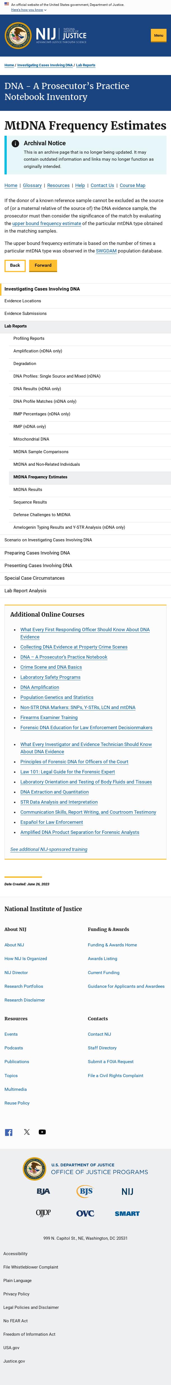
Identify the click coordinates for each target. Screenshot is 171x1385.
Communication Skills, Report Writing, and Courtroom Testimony (88, 812)
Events (11, 1034)
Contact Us (102, 185)
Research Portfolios (23, 986)
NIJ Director (16, 972)
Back (15, 265)
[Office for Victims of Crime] (85, 1217)
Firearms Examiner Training (49, 717)
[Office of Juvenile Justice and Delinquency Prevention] (43, 1218)
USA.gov (11, 1347)
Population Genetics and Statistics (56, 697)
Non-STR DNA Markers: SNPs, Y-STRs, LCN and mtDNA (77, 707)
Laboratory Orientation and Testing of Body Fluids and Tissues (86, 782)
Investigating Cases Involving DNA (45, 65)
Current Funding (104, 972)
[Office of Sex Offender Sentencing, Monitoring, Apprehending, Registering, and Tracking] (127, 1216)
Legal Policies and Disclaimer (31, 1307)
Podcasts (13, 1048)
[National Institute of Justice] (127, 1196)
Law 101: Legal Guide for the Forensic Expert (67, 772)
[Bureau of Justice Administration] (43, 1196)
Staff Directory (102, 1048)
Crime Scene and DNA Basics (51, 667)
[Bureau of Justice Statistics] (85, 1199)
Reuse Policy (17, 1103)
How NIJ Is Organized (25, 958)
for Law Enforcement (51, 822)
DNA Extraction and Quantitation (54, 792)
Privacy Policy (16, 1294)
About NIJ (14, 944)
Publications (16, 1061)
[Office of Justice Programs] (18, 35)
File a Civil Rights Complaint (115, 1075)
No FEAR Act (15, 1320)
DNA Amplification (39, 687)
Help (80, 185)
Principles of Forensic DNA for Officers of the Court (74, 761)
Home (9, 65)
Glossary (32, 185)
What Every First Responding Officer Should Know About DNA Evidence (85, 633)
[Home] (61, 35)
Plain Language (17, 1280)
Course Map (133, 185)
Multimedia (15, 1089)
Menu (158, 35)
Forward (43, 265)
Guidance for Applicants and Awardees (126, 986)
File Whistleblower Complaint (30, 1267)
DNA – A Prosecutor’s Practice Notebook (63, 657)
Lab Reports (85, 65)
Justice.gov (14, 1361)
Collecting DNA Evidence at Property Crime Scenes (74, 647)
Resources (58, 185)
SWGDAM (106, 251)
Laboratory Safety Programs (50, 677)
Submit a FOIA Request (110, 1061)
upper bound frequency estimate (46, 223)
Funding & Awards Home (112, 944)
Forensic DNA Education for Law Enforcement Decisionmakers (86, 727)
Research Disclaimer (24, 1000)
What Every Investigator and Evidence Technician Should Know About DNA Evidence (86, 747)
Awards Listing (102, 958)
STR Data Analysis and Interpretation (59, 802)
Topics (11, 1075)
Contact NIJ (99, 1034)
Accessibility (15, 1253)
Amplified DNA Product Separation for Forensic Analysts (79, 832)
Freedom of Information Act (29, 1334)
